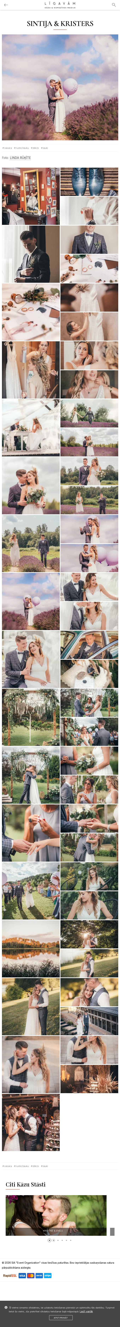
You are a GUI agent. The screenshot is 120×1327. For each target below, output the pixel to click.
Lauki (45, 147)
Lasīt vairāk (86, 1311)
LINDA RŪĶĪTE (20, 158)
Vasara (8, 147)
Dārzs (36, 147)
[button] (49, 1240)
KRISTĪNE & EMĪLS (61, 1230)
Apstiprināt (61, 1318)
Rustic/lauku (22, 147)
